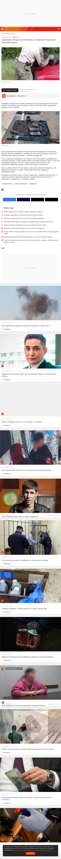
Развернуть (6, 329)
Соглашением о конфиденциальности (42, 850)
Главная (3, 33)
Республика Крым (7, 183)
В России (13, 33)
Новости (8, 33)
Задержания (33, 183)
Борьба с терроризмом (21, 183)
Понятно (31, 853)
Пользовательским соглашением (21, 850)
